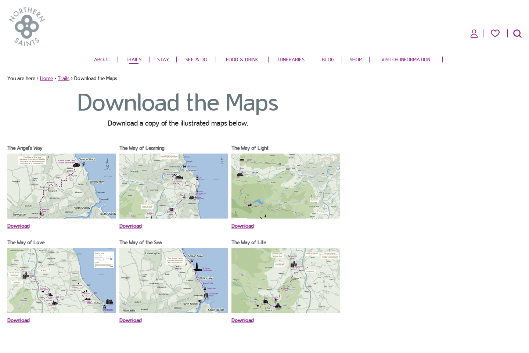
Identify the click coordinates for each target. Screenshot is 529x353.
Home (46, 78)
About (101, 59)
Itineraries (291, 59)
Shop (356, 59)
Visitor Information (405, 59)
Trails (133, 59)
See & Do (196, 59)
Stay (163, 59)
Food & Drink (242, 59)
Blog (328, 59)
